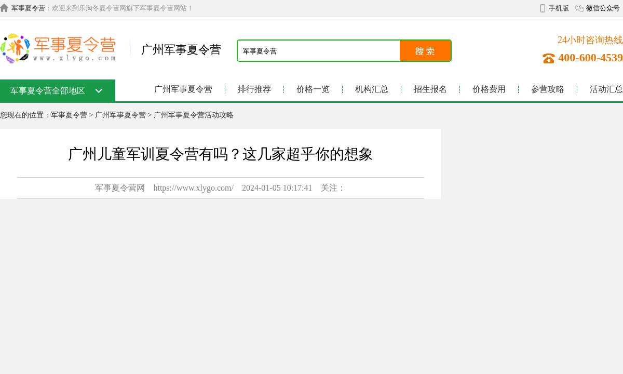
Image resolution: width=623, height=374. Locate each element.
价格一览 (313, 89)
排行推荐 (254, 89)
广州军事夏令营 (183, 89)
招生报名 (430, 89)
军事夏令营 (28, 8)
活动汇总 (606, 89)
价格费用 (489, 89)
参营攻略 (547, 89)
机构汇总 (371, 89)
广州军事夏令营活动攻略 (194, 115)
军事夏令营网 (120, 187)
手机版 (559, 8)
